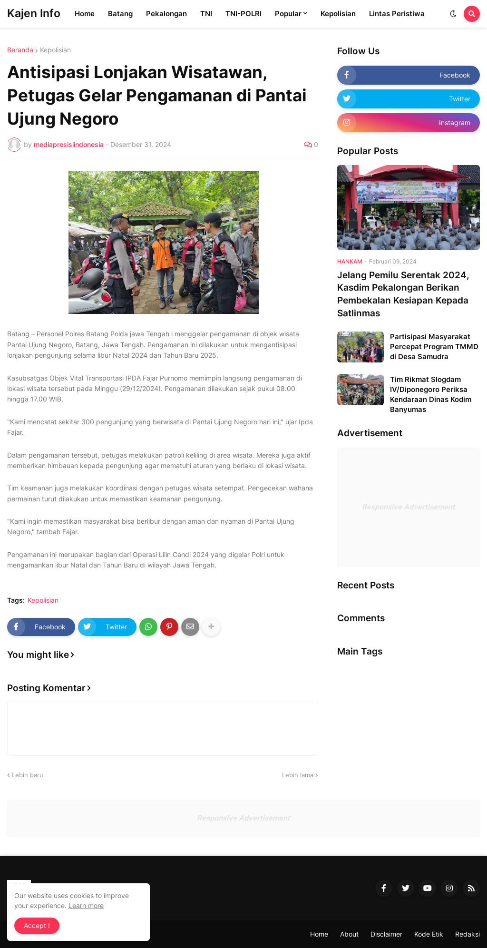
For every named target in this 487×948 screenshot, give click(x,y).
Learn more (86, 905)
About (349, 934)
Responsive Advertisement (408, 506)
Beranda (20, 50)
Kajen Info (33, 13)
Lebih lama (297, 775)
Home (319, 934)
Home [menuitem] (85, 13)
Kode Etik (428, 934)
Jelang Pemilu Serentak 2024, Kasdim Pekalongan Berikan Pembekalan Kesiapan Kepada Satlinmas (403, 294)
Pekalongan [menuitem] (166, 13)
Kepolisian (55, 50)
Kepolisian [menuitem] (338, 13)
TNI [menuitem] (206, 13)
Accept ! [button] (37, 925)
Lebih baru (27, 775)
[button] (453, 14)
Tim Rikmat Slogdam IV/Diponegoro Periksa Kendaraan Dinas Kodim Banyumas (430, 394)
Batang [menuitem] (120, 13)
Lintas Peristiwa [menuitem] (397, 13)
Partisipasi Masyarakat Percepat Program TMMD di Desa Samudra (434, 346)
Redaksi (467, 934)
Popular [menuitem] (288, 13)
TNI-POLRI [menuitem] (243, 13)
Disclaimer (386, 934)
